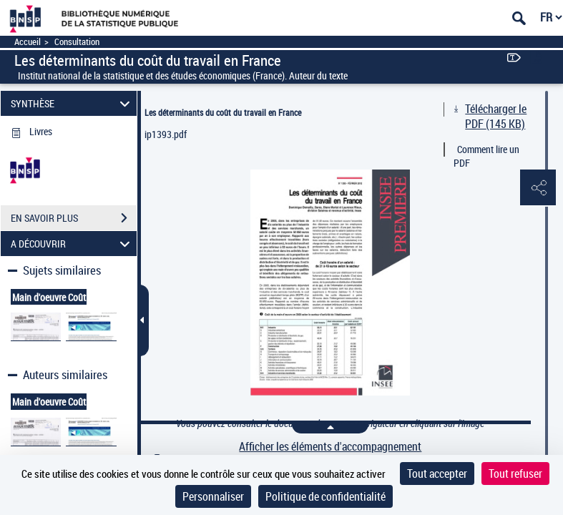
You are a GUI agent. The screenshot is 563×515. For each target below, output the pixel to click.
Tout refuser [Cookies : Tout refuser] (515, 473)
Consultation (76, 42)
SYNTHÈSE (72, 103)
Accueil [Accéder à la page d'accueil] (27, 42)
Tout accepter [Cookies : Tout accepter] (437, 473)
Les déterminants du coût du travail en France (223, 112)
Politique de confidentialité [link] (325, 496)
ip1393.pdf (166, 134)
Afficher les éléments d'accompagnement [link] (330, 446)
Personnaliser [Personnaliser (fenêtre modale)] (213, 496)
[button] (538, 188)
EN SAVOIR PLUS (74, 218)
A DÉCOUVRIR (72, 243)
